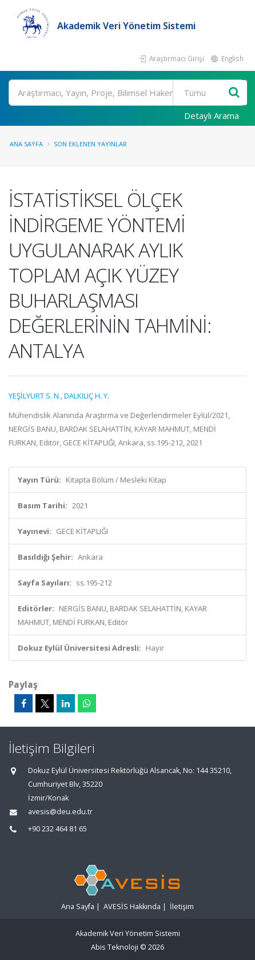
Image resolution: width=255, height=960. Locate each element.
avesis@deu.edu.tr (60, 811)
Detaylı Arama (211, 115)
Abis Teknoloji (114, 947)
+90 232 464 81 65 (57, 829)
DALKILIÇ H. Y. (86, 396)
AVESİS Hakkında (132, 906)
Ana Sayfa (26, 144)
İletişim (182, 906)
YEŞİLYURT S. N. (35, 396)
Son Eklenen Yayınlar (90, 144)
